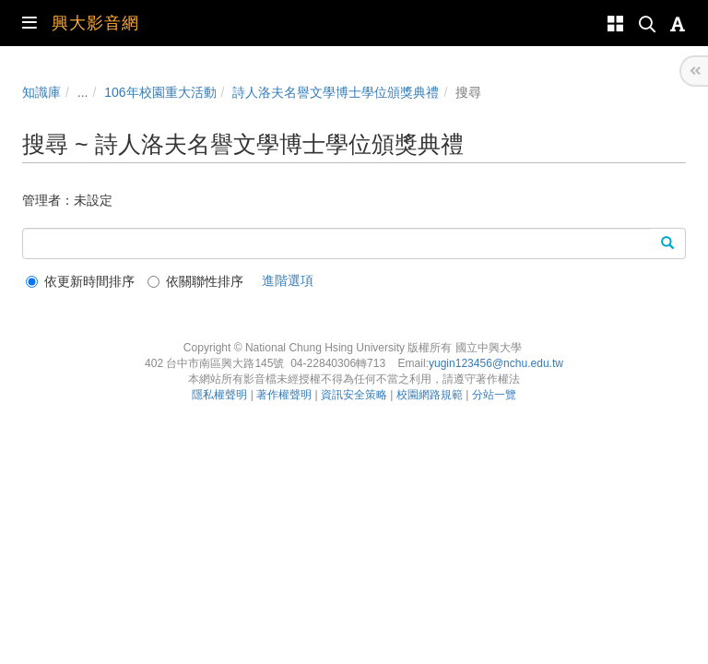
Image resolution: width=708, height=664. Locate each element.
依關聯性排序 (195, 281)
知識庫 (41, 92)
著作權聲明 (284, 394)
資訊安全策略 (354, 394)
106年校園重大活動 (160, 92)
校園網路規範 (429, 394)
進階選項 (287, 280)
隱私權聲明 (219, 394)
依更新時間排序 (80, 281)
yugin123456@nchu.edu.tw (496, 363)
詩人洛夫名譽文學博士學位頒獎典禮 (335, 92)
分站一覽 (494, 394)
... (82, 92)
